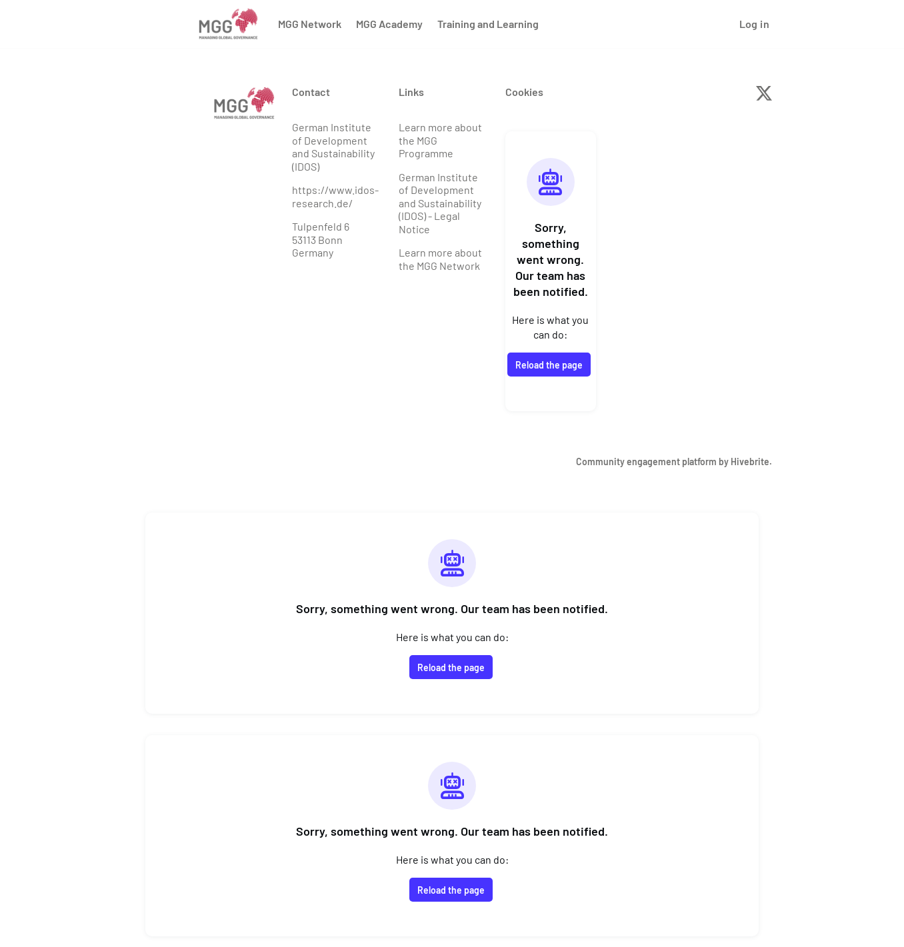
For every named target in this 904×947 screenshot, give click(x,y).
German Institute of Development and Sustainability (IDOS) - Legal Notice (440, 203)
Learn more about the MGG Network (440, 259)
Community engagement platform (646, 461)
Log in (754, 23)
